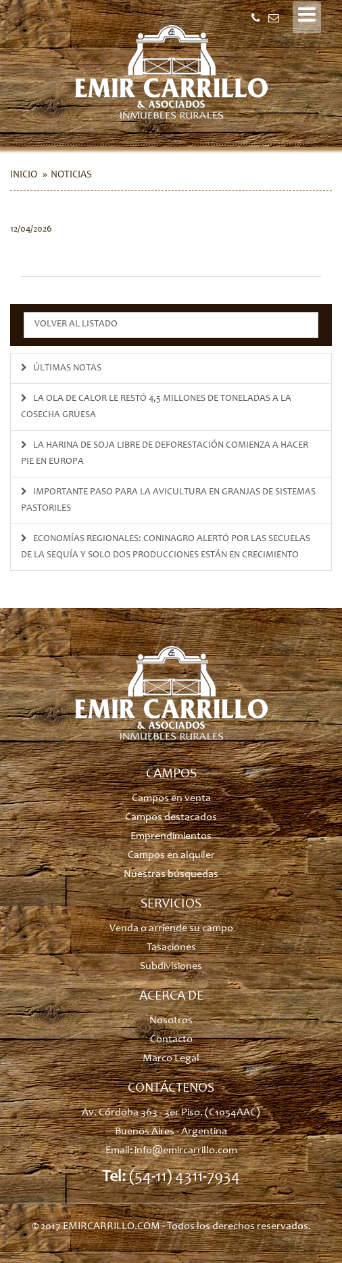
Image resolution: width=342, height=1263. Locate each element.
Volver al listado (76, 324)
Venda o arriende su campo (171, 928)
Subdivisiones (171, 966)
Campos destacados (171, 817)
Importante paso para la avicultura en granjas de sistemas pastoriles (168, 500)
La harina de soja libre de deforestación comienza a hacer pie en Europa (164, 454)
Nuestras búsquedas (171, 874)
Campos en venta (171, 798)
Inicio (23, 175)
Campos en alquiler (171, 855)
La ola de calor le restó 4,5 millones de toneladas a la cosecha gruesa (156, 407)
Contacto (171, 1039)
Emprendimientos (171, 836)
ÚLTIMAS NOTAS (61, 368)
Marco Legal (171, 1058)
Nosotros (171, 1020)
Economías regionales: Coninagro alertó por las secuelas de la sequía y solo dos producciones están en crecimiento (165, 547)
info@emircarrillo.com (186, 1150)
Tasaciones (171, 947)
